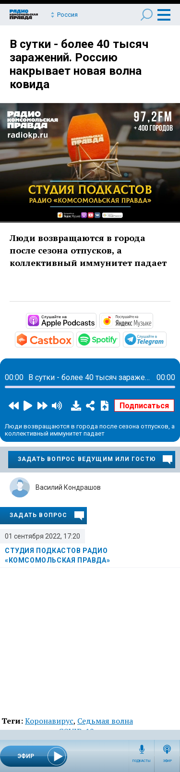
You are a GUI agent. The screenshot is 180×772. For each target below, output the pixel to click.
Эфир (167, 761)
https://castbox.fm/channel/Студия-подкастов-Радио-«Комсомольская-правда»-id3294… (72, 339)
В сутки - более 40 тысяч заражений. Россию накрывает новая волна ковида (79, 64)
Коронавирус (49, 720)
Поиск (147, 15)
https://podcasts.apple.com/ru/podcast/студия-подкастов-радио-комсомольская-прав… (95, 320)
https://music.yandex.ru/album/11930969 (152, 320)
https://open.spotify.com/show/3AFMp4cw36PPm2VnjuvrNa (119, 339)
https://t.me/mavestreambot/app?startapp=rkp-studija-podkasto (166, 339)
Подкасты (141, 761)
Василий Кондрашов (68, 487)
